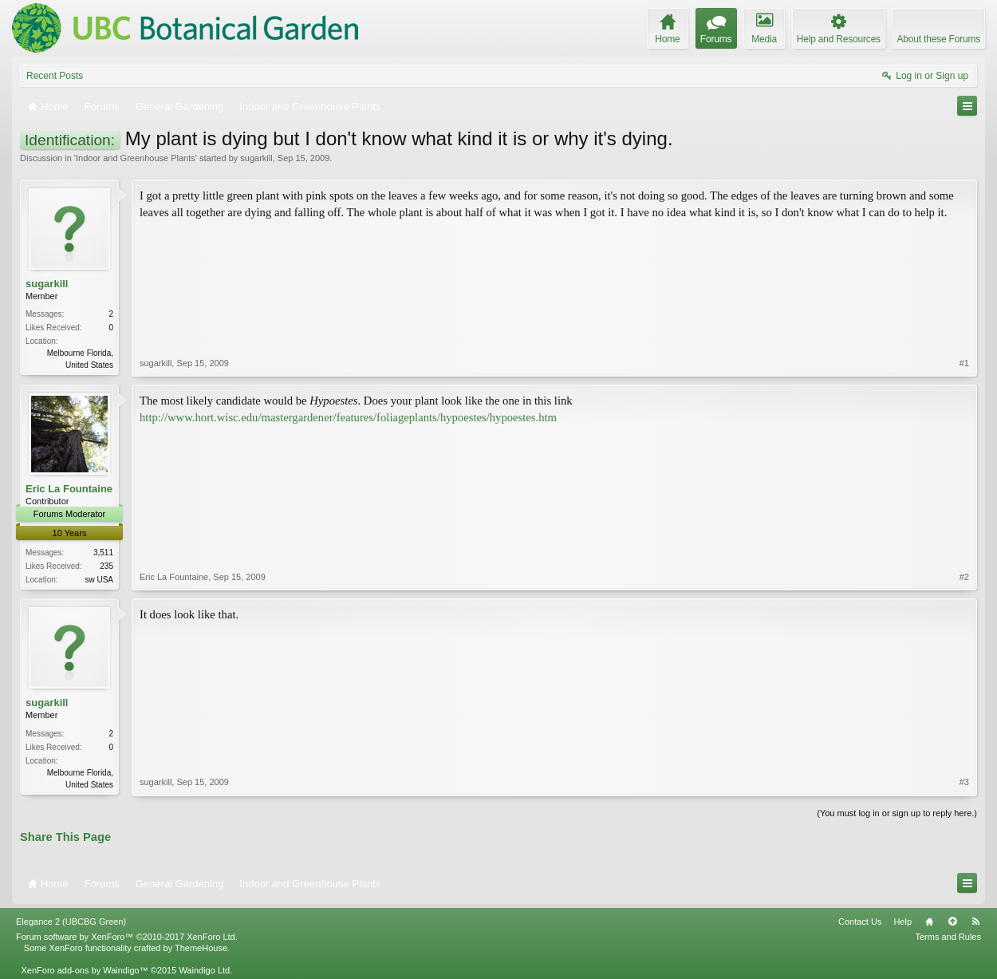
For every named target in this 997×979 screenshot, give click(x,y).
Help (902, 921)
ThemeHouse (201, 948)
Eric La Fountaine (69, 489)
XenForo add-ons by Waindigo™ (84, 970)
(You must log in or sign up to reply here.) (897, 813)
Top (952, 921)
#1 (964, 363)
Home (929, 921)
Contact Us (859, 921)
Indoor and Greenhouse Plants (135, 158)
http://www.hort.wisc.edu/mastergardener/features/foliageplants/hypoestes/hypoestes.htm (348, 417)
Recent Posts (54, 75)
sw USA (99, 579)
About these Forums (938, 39)
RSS (975, 921)
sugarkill (256, 158)
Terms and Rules (948, 936)
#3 (964, 782)
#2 (964, 577)
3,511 (103, 552)
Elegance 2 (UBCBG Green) (71, 921)
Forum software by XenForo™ (127, 936)
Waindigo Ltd (204, 970)
